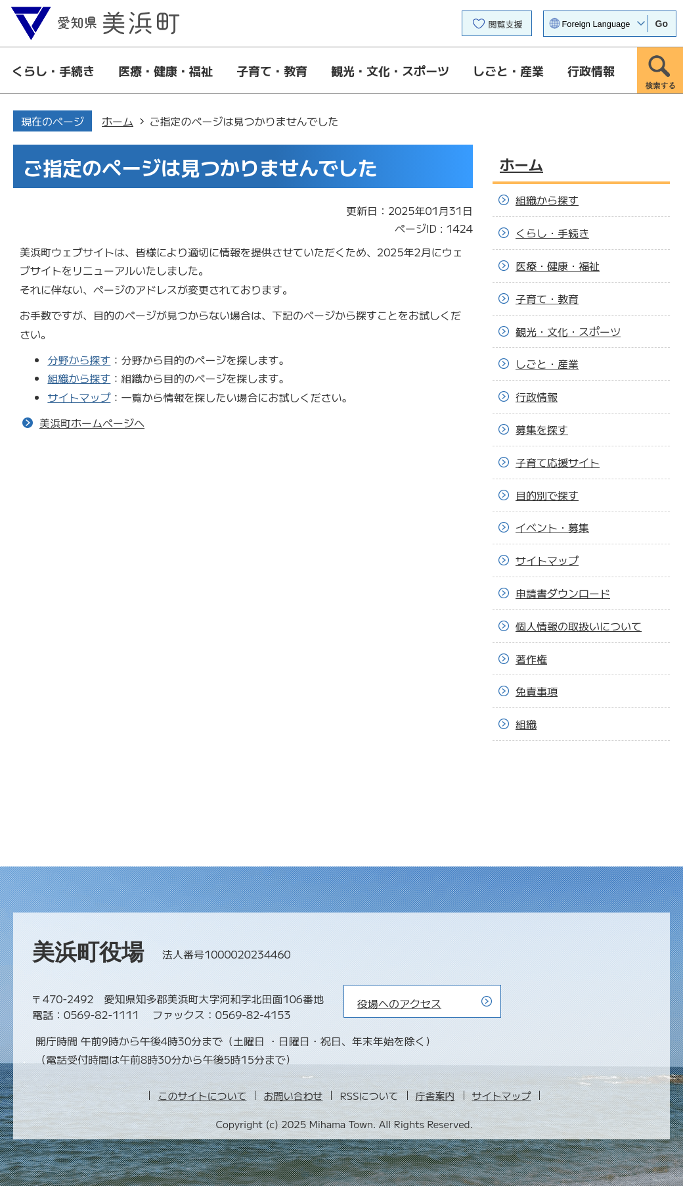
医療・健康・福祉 (165, 70)
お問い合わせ (292, 1096)
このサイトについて (202, 1096)
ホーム (117, 121)
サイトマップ (78, 397)
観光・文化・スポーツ (390, 70)
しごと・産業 (508, 70)
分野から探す (78, 360)
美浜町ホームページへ (91, 423)
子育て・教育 (271, 70)
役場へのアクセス (399, 1003)
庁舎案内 (435, 1096)
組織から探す (78, 378)
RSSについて (369, 1096)
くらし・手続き (53, 70)
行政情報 (591, 70)
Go (661, 23)
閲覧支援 (506, 24)
